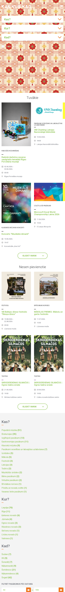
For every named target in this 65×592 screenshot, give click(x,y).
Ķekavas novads (11, 515)
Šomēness (9, 570)
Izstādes (7, 453)
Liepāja (7, 507)
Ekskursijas (9, 434)
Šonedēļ (7, 562)
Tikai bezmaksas (12, 46)
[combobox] (32, 19)
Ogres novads (10, 523)
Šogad (7, 577)
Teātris (6, 468)
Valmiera (7, 538)
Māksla (7, 457)
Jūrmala (7, 519)
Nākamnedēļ (9, 566)
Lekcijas (7, 465)
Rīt (4, 558)
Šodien (6, 554)
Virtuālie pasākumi (12, 480)
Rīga (6, 511)
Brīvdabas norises (11, 484)
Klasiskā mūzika (11, 445)
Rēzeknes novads (11, 527)
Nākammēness (10, 573)
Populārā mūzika (11, 430)
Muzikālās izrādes (12, 472)
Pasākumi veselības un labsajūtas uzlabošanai (24, 449)
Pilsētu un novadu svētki (14, 488)
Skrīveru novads (10, 530)
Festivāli (7, 461)
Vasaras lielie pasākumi (14, 491)
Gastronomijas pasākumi (15, 441)
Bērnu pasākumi (10, 476)
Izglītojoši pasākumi (13, 438)
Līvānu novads (10, 534)
